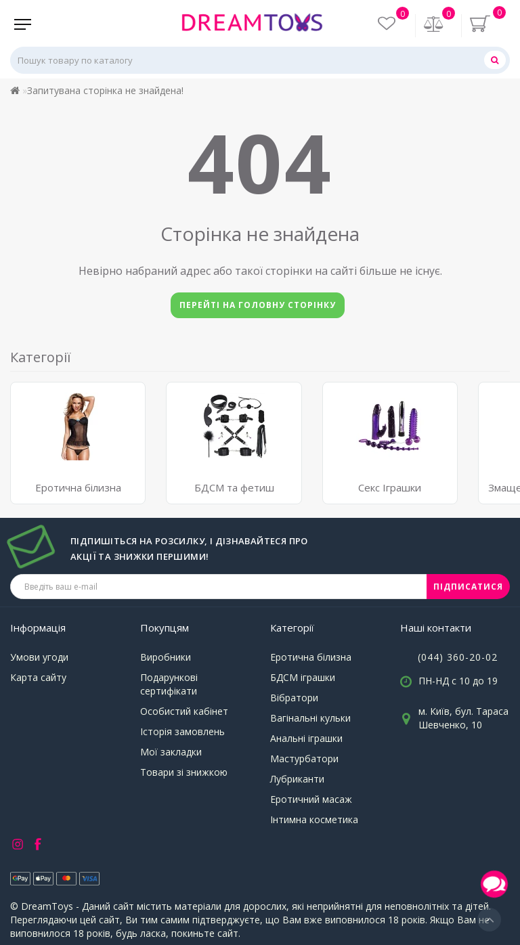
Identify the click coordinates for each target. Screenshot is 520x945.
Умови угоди (39, 657)
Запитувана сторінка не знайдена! (105, 90)
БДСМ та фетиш (234, 487)
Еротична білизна (310, 657)
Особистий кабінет (184, 711)
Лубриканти (297, 778)
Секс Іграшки (389, 487)
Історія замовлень (182, 731)
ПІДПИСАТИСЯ (468, 586)
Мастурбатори (304, 758)
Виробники (165, 657)
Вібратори (294, 697)
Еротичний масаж (311, 799)
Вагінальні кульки (310, 717)
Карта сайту (38, 677)
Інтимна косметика (314, 819)
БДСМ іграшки (302, 677)
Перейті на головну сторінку (257, 305)
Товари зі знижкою (184, 772)
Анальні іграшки (306, 738)
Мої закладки (171, 751)
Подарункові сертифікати (169, 684)
